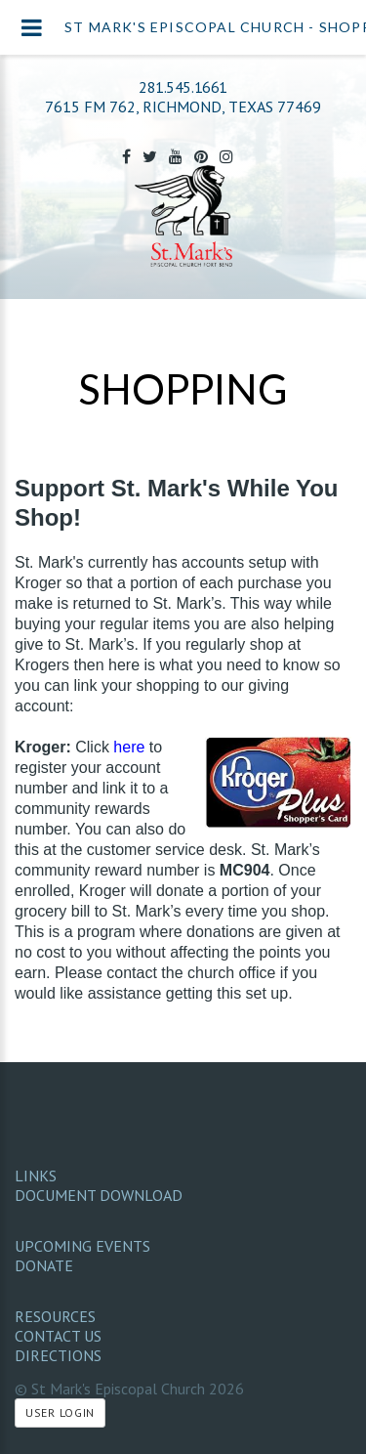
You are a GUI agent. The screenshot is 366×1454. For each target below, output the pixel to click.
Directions (58, 1355)
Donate (44, 1265)
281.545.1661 (182, 87)
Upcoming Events (82, 1246)
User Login (60, 1412)
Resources (55, 1316)
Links (36, 1175)
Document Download (99, 1195)
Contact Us (58, 1336)
